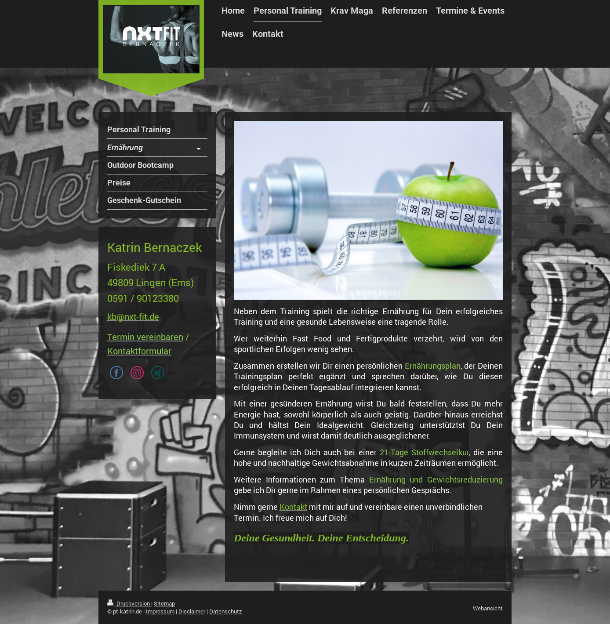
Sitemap (164, 603)
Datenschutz (225, 611)
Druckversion (129, 603)
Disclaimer (191, 611)
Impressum (160, 611)
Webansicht (488, 608)
